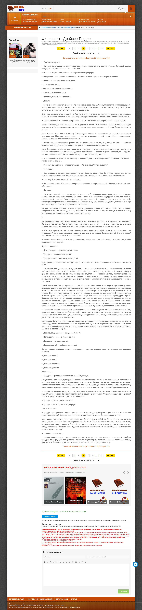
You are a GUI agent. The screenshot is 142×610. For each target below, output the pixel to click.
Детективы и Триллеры (49, 22)
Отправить (123, 591)
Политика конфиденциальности (40, 599)
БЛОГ (50, 8)
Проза (62, 19)
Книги (44, 8)
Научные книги (84, 19)
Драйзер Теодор (49, 516)
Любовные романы (29, 19)
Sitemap (74, 599)
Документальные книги (87, 22)
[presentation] (45, 562)
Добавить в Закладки (21, 27)
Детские (100, 19)
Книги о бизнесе (65, 22)
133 (100, 48)
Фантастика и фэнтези (30, 22)
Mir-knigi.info (22, 8)
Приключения (46, 19)
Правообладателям (16, 599)
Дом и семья (101, 22)
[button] (44, 562)
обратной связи (75, 607)
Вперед (110, 48)
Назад (61, 48)
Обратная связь (62, 599)
